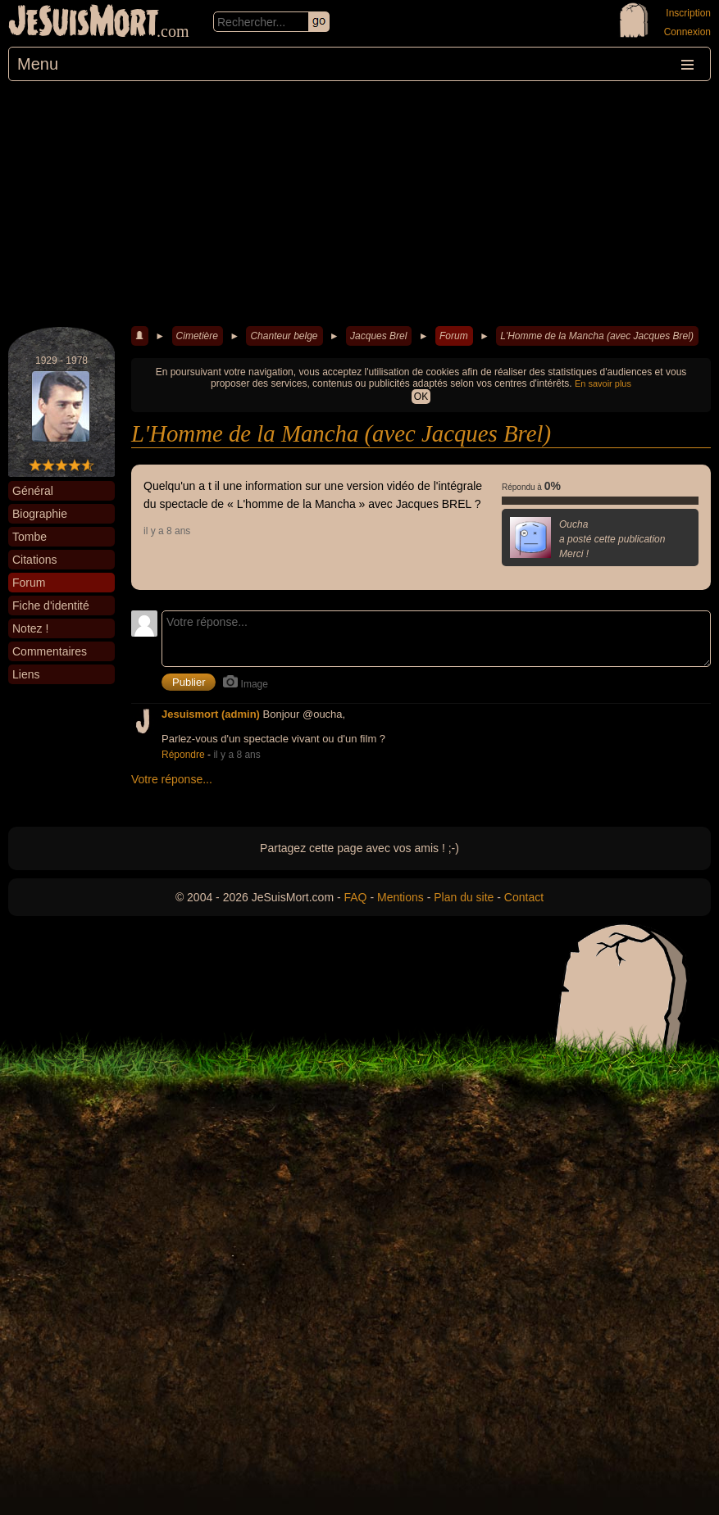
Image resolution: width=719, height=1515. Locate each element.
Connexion (687, 32)
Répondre (183, 754)
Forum (453, 336)
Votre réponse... (171, 779)
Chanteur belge (283, 336)
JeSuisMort (83, 23)
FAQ (355, 897)
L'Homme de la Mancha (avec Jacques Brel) (597, 336)
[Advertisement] (359, 204)
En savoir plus (603, 383)
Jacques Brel (378, 336)
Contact (524, 897)
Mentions (400, 897)
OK (421, 396)
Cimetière (197, 336)
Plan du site (464, 897)
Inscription (688, 13)
